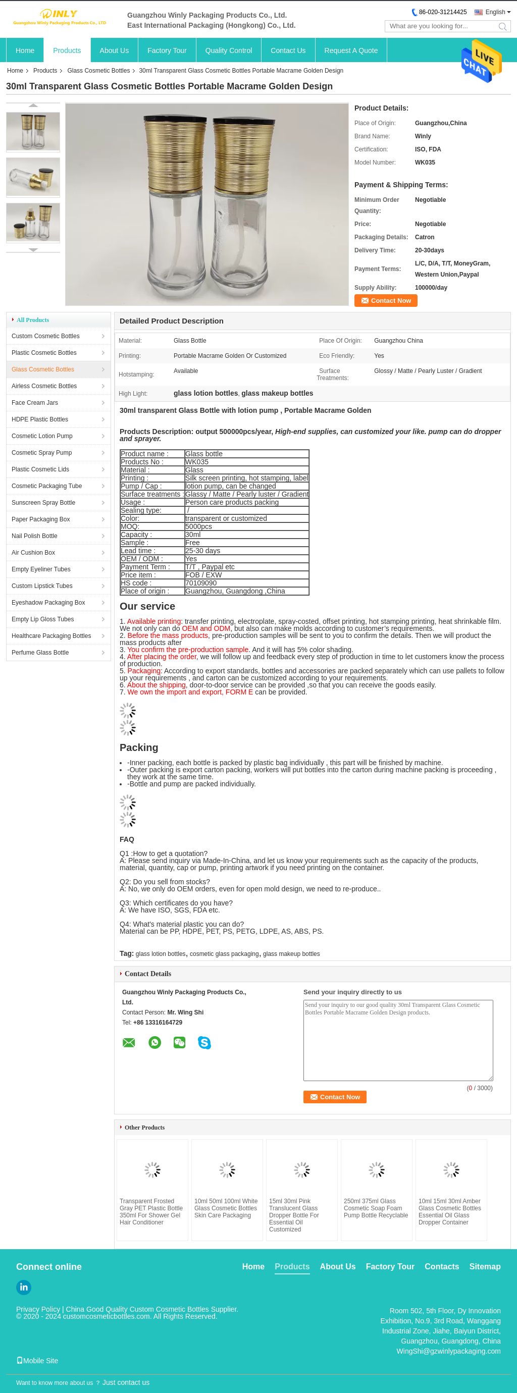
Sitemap (485, 1266)
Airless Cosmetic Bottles (44, 386)
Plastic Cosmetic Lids (40, 469)
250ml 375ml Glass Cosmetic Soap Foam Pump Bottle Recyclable (376, 1208)
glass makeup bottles (291, 953)
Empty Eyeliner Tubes (41, 569)
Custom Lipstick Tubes (42, 586)
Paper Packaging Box (41, 519)
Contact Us (288, 50)
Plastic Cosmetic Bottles (44, 352)
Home (25, 50)
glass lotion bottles (161, 953)
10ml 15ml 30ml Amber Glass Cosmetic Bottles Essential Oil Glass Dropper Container (450, 1212)
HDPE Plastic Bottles (40, 419)
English (495, 12)
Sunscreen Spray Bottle (43, 502)
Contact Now (391, 300)
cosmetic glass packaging (224, 953)
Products (67, 50)
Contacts (442, 1266)
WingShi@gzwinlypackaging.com (449, 1351)
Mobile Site (37, 1361)
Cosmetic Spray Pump (42, 452)
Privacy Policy (38, 1309)
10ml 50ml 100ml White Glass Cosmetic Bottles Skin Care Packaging (225, 1208)
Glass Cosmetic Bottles (98, 70)
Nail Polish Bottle (35, 536)
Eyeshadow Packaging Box (48, 602)
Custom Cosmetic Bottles (46, 336)
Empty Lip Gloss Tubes (43, 619)
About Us (114, 50)
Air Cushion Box (33, 552)
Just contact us (125, 1382)
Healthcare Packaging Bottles (51, 635)
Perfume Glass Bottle (40, 652)
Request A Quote (351, 50)
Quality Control (228, 50)
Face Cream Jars (35, 402)
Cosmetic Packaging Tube (47, 486)
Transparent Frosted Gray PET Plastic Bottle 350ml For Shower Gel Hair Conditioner (151, 1212)
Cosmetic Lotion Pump (42, 436)
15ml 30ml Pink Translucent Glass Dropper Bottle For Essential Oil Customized (294, 1215)
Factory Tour (167, 50)
